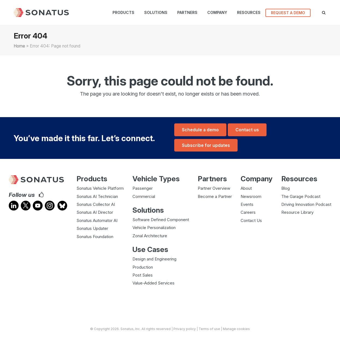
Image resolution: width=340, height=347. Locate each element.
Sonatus (127, 328)
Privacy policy (184, 328)
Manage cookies (236, 328)
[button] (325, 12)
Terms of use (209, 328)
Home (19, 46)
